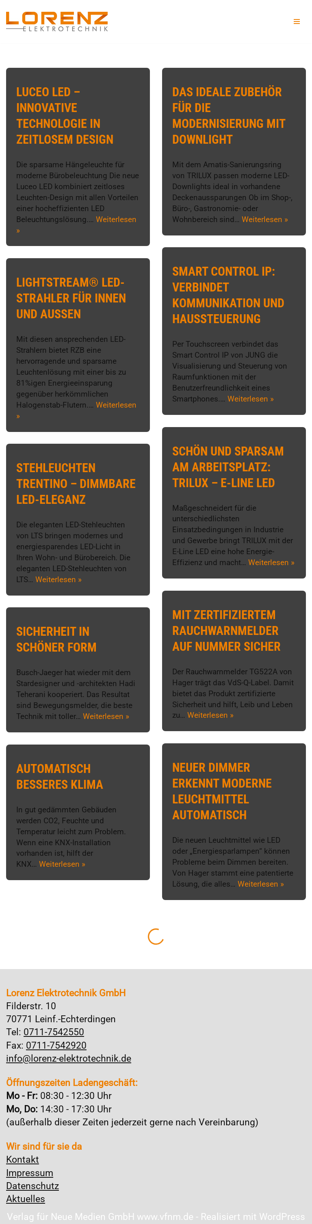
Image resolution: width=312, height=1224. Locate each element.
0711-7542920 (56, 1045)
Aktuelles (25, 1199)
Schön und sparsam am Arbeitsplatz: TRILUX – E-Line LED (228, 467)
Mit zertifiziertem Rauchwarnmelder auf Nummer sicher (226, 631)
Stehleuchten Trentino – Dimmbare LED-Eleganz (76, 484)
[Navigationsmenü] (297, 21)
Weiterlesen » (265, 219)
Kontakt (22, 1159)
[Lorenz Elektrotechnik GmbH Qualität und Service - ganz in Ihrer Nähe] (57, 21)
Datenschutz (32, 1186)
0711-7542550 (54, 1032)
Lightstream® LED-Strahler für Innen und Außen (71, 298)
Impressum (29, 1173)
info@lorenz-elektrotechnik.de (68, 1058)
